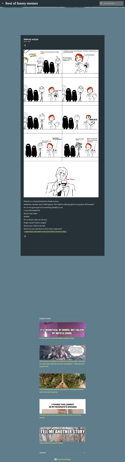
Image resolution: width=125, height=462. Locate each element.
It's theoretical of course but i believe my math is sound (57, 338)
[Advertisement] (62, 21)
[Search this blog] (113, 3)
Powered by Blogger (62, 459)
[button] (25, 45)
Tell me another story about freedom (51, 443)
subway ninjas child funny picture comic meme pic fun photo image (45, 231)
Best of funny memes (21, 3)
